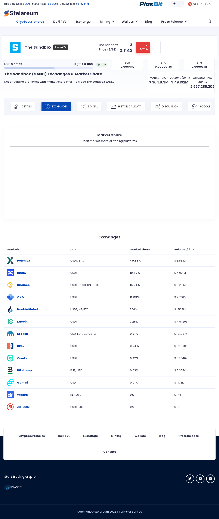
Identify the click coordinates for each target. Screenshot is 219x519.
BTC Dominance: (14, 4)
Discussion (167, 107)
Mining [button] (105, 21)
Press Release (189, 436)
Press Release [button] (172, 21)
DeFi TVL (59, 21)
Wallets (140, 436)
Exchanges (56, 107)
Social (89, 107)
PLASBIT (13, 487)
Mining (116, 436)
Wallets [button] (128, 21)
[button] (151, 3)
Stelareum (101, 512)
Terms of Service (130, 512)
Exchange (83, 21)
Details (23, 107)
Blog (148, 21)
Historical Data (126, 107)
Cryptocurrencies (30, 21)
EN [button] (206, 4)
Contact (109, 452)
